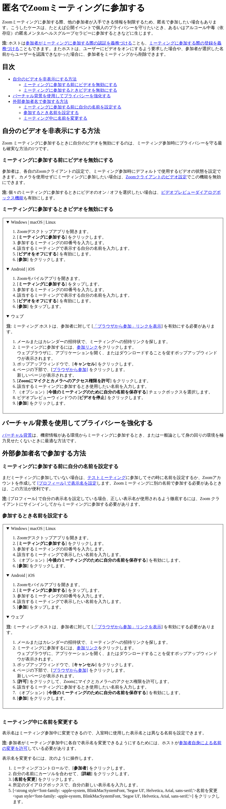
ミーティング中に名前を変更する (55, 118)
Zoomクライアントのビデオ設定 (156, 177)
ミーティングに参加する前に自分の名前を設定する (72, 107)
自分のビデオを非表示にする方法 (45, 79)
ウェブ (17, 316)
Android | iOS (23, 269)
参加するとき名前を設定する (51, 112)
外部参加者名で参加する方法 (40, 101)
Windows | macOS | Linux (33, 222)
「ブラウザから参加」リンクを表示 (127, 326)
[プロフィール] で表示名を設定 (67, 483)
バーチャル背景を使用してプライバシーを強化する (62, 96)
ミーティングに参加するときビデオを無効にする (70, 90)
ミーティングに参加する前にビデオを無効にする (70, 84)
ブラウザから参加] (70, 369)
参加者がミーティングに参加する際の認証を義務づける (79, 43)
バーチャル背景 (17, 435)
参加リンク (87, 347)
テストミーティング (106, 477)
